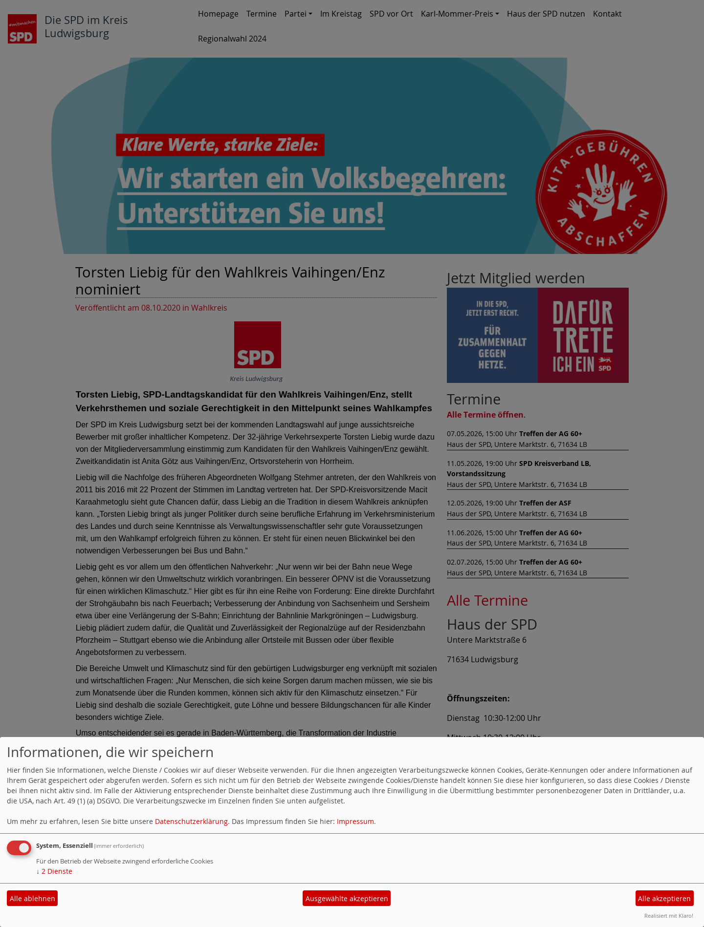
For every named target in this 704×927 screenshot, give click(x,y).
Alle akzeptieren (664, 898)
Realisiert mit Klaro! (668, 915)
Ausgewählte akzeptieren (347, 898)
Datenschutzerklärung (191, 821)
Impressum (355, 821)
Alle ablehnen (32, 898)
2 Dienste (54, 871)
